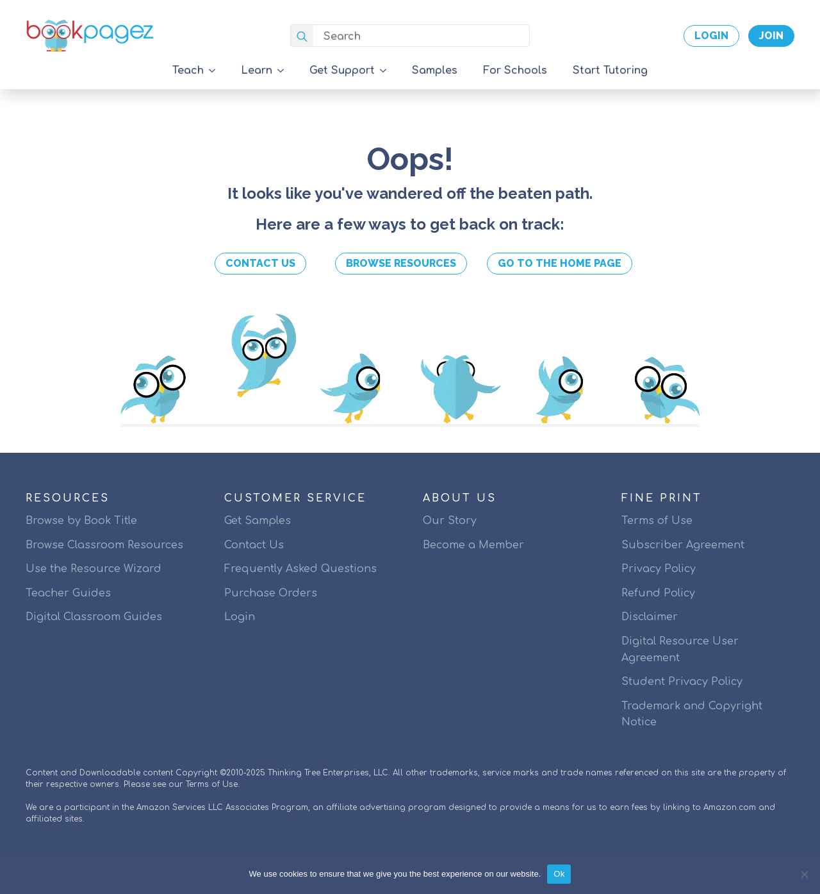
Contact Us (254, 545)
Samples (434, 70)
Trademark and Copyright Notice (691, 714)
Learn (256, 70)
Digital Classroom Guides (94, 617)
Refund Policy (658, 593)
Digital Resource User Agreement (680, 650)
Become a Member (473, 545)
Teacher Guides (68, 593)
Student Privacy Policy (681, 681)
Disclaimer (649, 617)
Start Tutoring (610, 70)
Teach (188, 70)
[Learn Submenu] (284, 71)
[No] (804, 874)
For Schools (515, 70)
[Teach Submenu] (216, 71)
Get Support (342, 70)
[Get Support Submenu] (387, 71)
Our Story (450, 521)
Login (239, 617)
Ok (559, 874)
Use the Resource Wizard (93, 569)
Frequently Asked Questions (300, 569)
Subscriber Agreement (682, 545)
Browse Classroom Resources (104, 545)
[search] (302, 36)
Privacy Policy (658, 569)
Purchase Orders (270, 593)
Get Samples (257, 521)
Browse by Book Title (81, 521)
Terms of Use (657, 521)
